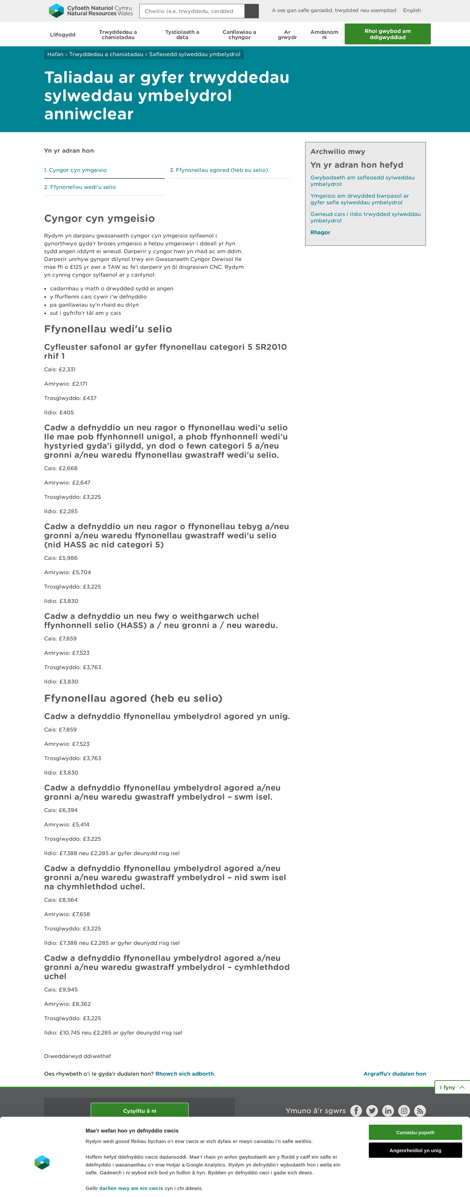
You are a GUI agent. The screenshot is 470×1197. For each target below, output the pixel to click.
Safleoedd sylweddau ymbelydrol (195, 54)
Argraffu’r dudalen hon (395, 1073)
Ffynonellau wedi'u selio (83, 187)
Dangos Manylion (363, 1184)
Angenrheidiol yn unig (415, 1120)
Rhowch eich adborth (184, 1073)
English (412, 10)
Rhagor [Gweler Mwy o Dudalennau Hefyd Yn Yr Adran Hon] (320, 232)
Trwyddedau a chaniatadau (106, 54)
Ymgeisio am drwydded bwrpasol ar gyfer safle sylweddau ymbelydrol (359, 199)
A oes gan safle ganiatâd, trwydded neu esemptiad (334, 10)
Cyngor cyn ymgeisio (78, 170)
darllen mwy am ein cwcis (131, 1157)
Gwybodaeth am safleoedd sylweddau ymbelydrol (362, 180)
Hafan (55, 54)
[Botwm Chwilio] (251, 11)
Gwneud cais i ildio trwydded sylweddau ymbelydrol (365, 217)
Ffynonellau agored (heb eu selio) (222, 170)
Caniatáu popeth (415, 1102)
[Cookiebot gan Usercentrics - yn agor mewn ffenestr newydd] (42, 1184)
